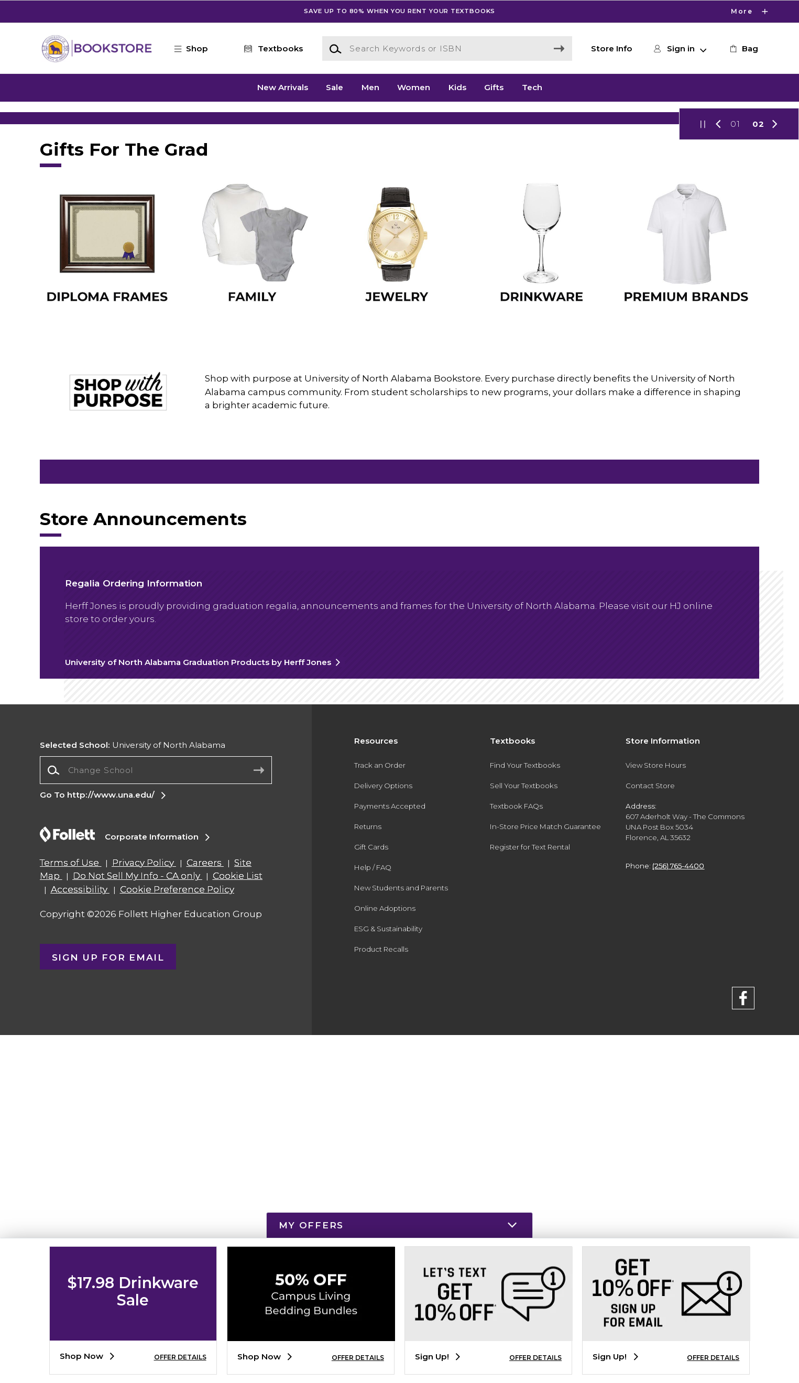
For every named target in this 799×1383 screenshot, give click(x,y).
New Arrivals (282, 87)
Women (413, 87)
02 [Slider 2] (758, 312)
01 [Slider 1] (735, 312)
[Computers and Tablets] (399, 768)
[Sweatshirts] (399, 702)
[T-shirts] (165, 702)
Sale (334, 87)
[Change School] (155, 1117)
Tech (532, 87)
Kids (457, 87)
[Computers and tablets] (399, 794)
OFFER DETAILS (180, 1357)
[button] (196, 49)
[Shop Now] (399, 212)
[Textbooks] (271, 49)
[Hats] (634, 702)
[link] (743, 49)
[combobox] (155, 1118)
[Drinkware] (165, 768)
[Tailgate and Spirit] (634, 768)
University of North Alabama (132, 1093)
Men (370, 87)
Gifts (494, 87)
